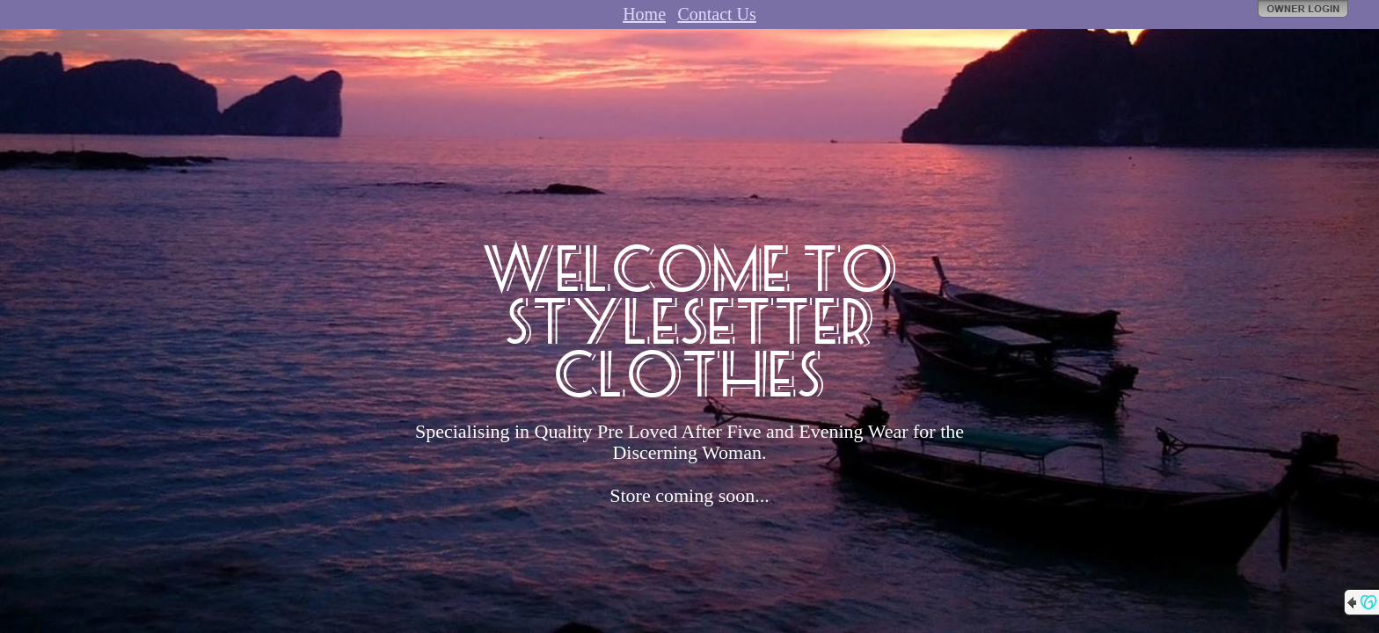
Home (644, 14)
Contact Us (716, 14)
